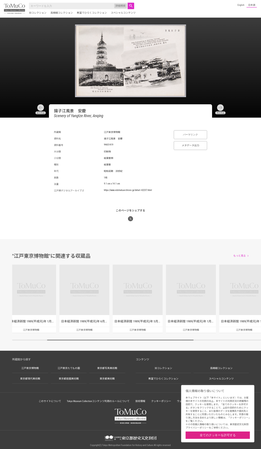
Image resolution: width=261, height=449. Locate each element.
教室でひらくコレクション (92, 12)
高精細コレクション (61, 12)
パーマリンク (190, 134)
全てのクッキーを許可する (218, 435)
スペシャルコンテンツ (123, 12)
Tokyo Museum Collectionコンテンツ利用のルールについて (98, 401)
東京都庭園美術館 (69, 378)
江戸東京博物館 (30, 368)
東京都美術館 (107, 378)
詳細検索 (121, 5)
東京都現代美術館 (30, 378)
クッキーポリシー (161, 401)
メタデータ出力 (190, 145)
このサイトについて (50, 401)
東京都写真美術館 (107, 368)
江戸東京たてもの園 (69, 368)
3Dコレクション (37, 12)
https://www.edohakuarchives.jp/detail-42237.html (128, 190)
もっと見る (239, 255)
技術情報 (140, 401)
